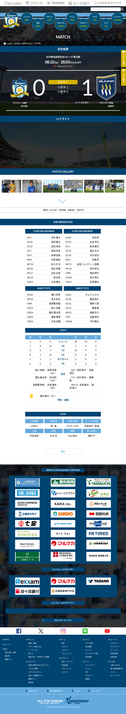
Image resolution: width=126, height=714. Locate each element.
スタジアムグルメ (34, 672)
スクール (65, 672)
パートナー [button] (117, 19)
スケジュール (66, 653)
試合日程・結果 (10, 652)
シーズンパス (33, 650)
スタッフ (65, 646)
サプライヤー (115, 646)
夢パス (30, 653)
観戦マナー (9, 659)
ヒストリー (89, 650)
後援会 (87, 679)
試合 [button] (38, 25)
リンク (112, 672)
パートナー (114, 650)
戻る (63, 451)
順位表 (7, 656)
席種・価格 (32, 643)
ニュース (26, 19)
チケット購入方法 (34, 646)
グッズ (87, 668)
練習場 (30, 682)
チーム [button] (72, 19)
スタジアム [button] (60, 25)
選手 (63, 643)
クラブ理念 (89, 643)
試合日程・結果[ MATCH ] (23, 43)
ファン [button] (106, 25)
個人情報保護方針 (116, 668)
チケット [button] (49, 19)
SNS (86, 672)
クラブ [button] (94, 19)
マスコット (89, 675)
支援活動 (113, 657)
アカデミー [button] (83, 25)
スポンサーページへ (63, 620)
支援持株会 (114, 653)
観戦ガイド (32, 679)
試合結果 (65, 665)
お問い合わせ (115, 665)
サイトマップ (115, 675)
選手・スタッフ (67, 661)
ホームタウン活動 (91, 653)
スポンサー (114, 643)
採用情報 (88, 657)
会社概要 (88, 646)
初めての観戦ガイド (35, 675)
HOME (9, 44)
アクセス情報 (33, 668)
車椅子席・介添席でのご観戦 (38, 657)
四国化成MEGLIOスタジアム (38, 665)
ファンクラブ (90, 665)
